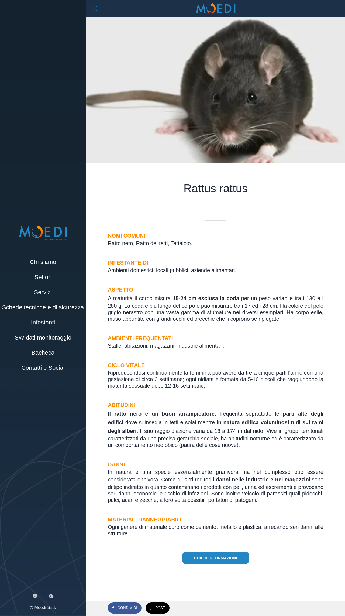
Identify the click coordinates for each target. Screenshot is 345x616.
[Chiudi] (95, 8)
